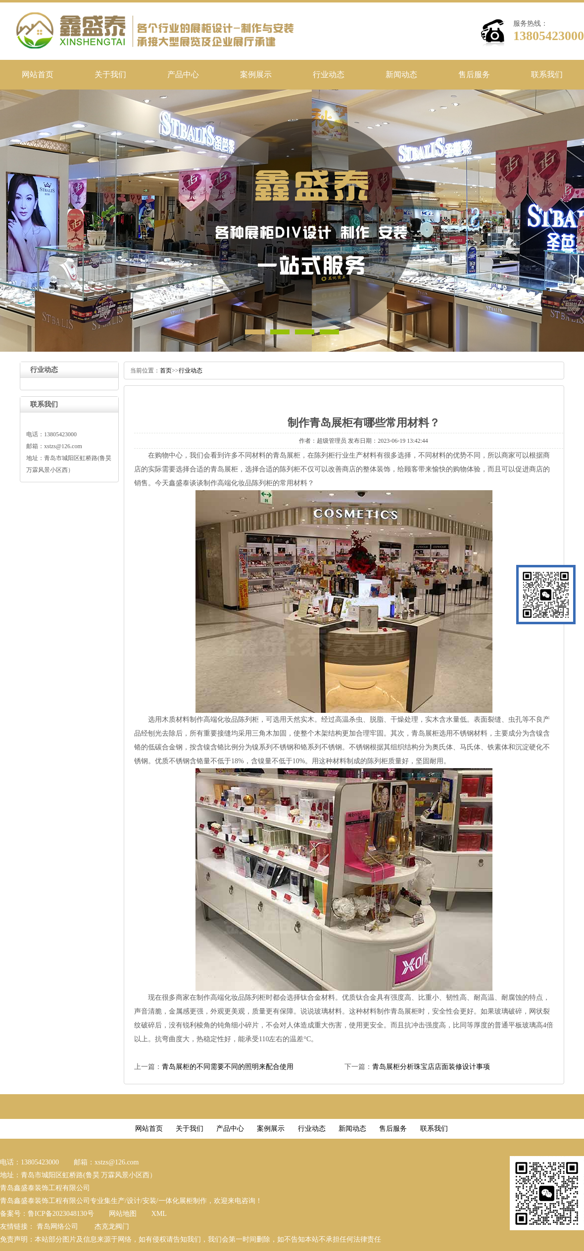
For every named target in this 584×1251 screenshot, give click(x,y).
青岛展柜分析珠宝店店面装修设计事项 (431, 1066)
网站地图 (123, 1213)
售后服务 (474, 74)
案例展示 (256, 74)
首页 (166, 370)
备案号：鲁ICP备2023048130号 (47, 1213)
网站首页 (37, 74)
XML (159, 1213)
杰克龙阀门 (112, 1226)
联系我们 (547, 74)
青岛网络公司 (57, 1226)
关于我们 (110, 74)
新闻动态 (401, 74)
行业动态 (328, 74)
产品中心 (183, 74)
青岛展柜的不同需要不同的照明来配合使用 (227, 1066)
